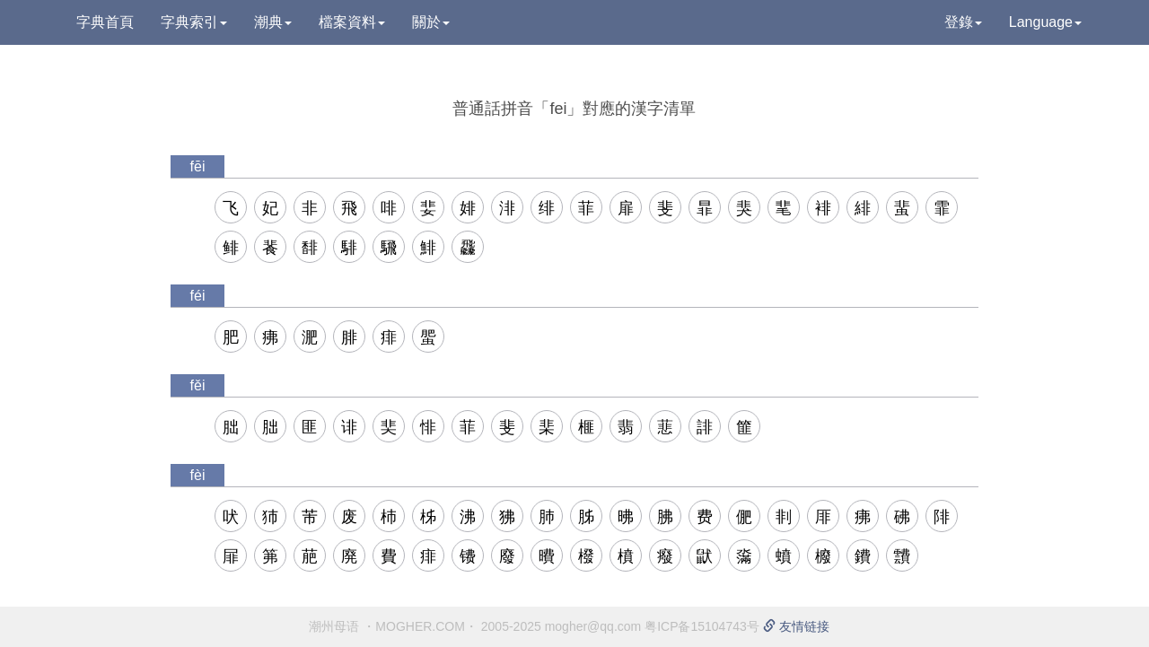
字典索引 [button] (194, 22)
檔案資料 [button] (352, 22)
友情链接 (796, 626)
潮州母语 (334, 626)
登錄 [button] (963, 22)
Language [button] (1045, 22)
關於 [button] (431, 22)
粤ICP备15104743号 (702, 626)
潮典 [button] (273, 22)
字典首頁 (105, 22)
